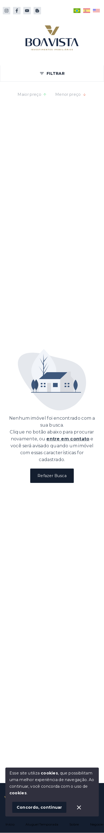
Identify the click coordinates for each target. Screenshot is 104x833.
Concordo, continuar (39, 807)
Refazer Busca (52, 475)
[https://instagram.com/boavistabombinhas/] (6, 10)
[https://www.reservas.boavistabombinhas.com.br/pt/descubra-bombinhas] (37, 10)
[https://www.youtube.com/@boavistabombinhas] (27, 10)
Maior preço (32, 94)
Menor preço (71, 94)
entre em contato (67, 438)
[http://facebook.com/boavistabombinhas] (17, 10)
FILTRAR (52, 73)
